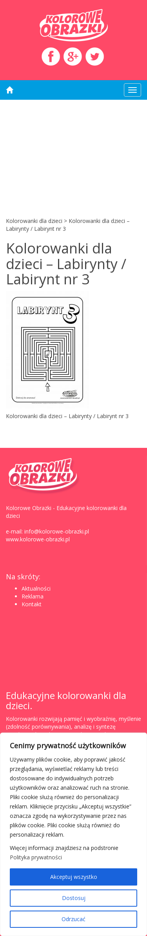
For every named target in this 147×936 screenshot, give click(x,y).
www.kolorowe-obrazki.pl (38, 539)
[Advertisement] (73, 155)
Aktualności (36, 588)
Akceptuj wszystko (73, 876)
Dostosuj (73, 898)
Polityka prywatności (36, 857)
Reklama (33, 596)
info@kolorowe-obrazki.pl (56, 531)
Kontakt (32, 604)
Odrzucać (73, 919)
